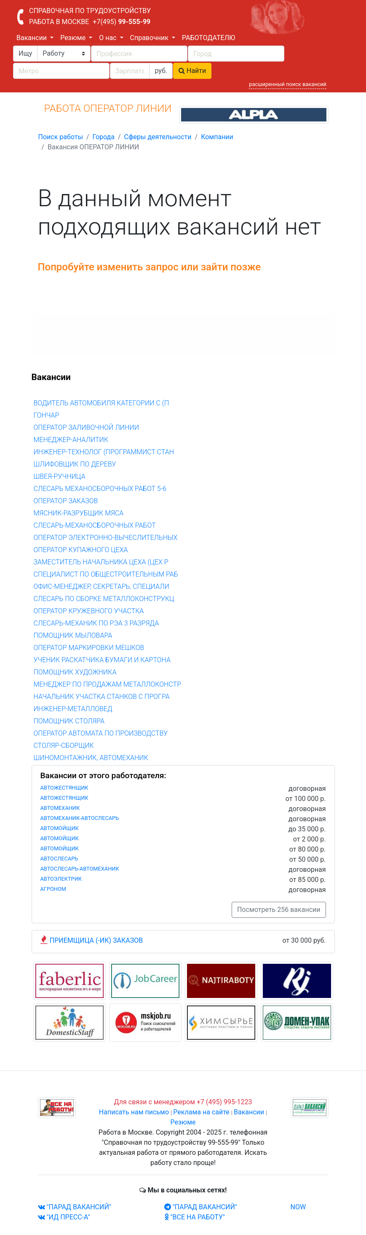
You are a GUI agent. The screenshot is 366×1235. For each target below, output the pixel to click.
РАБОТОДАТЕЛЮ (208, 38)
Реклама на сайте (201, 1112)
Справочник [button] (150, 38)
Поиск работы (60, 137)
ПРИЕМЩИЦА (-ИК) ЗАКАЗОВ (96, 940)
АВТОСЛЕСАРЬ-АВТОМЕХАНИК (79, 869)
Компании (217, 137)
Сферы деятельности (158, 137)
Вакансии (249, 1112)
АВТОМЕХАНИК (60, 808)
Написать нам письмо (134, 1112)
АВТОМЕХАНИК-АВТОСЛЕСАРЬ (79, 818)
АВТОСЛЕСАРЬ (59, 858)
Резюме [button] (73, 38)
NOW (298, 1207)
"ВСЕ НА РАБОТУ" (194, 1217)
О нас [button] (108, 38)
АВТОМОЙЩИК (59, 828)
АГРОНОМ (53, 889)
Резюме (182, 1122)
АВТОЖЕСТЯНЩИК (64, 788)
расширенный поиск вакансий (287, 84)
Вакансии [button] (32, 38)
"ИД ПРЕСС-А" (64, 1217)
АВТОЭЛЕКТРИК (61, 879)
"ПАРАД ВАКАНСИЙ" (74, 1207)
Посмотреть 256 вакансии (278, 910)
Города (103, 137)
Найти (192, 71)
